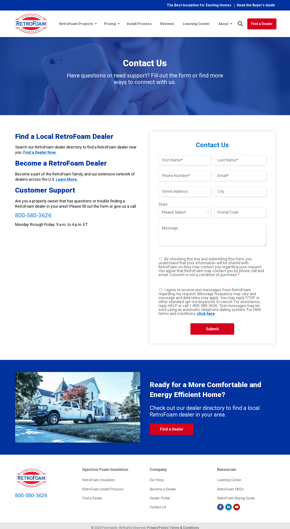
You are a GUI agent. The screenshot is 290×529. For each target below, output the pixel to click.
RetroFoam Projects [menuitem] (76, 24)
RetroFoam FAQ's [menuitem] (230, 489)
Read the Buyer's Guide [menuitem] (256, 5)
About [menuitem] (223, 24)
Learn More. (67, 179)
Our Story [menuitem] (157, 480)
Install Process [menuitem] (139, 24)
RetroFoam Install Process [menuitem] (102, 489)
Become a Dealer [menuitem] (163, 489)
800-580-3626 (33, 215)
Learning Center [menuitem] (196, 24)
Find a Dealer (262, 24)
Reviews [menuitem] (167, 24)
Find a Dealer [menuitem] (92, 498)
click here (206, 313)
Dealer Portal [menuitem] (160, 498)
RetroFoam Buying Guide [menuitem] (236, 498)
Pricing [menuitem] (110, 24)
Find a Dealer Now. (39, 152)
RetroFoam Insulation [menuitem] (98, 480)
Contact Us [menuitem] (158, 507)
